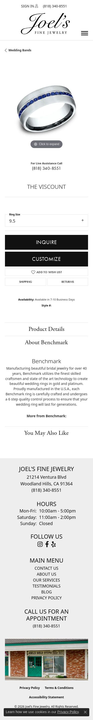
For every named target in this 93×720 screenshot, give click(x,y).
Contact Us (47, 568)
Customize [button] (46, 259)
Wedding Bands (19, 50)
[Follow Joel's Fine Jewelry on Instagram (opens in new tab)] (40, 544)
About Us (46, 574)
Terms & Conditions (59, 688)
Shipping (25, 282)
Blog (46, 592)
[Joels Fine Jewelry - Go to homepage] (45, 18)
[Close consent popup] (85, 712)
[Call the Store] (46, 490)
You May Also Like (46, 433)
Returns (68, 282)
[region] (46, 108)
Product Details (46, 329)
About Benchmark (46, 342)
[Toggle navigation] (84, 33)
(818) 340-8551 (46, 168)
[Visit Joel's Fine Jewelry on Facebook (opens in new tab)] (47, 544)
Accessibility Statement (46, 697)
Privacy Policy (46, 598)
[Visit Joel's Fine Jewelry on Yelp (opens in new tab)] (53, 544)
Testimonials (46, 586)
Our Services (46, 580)
